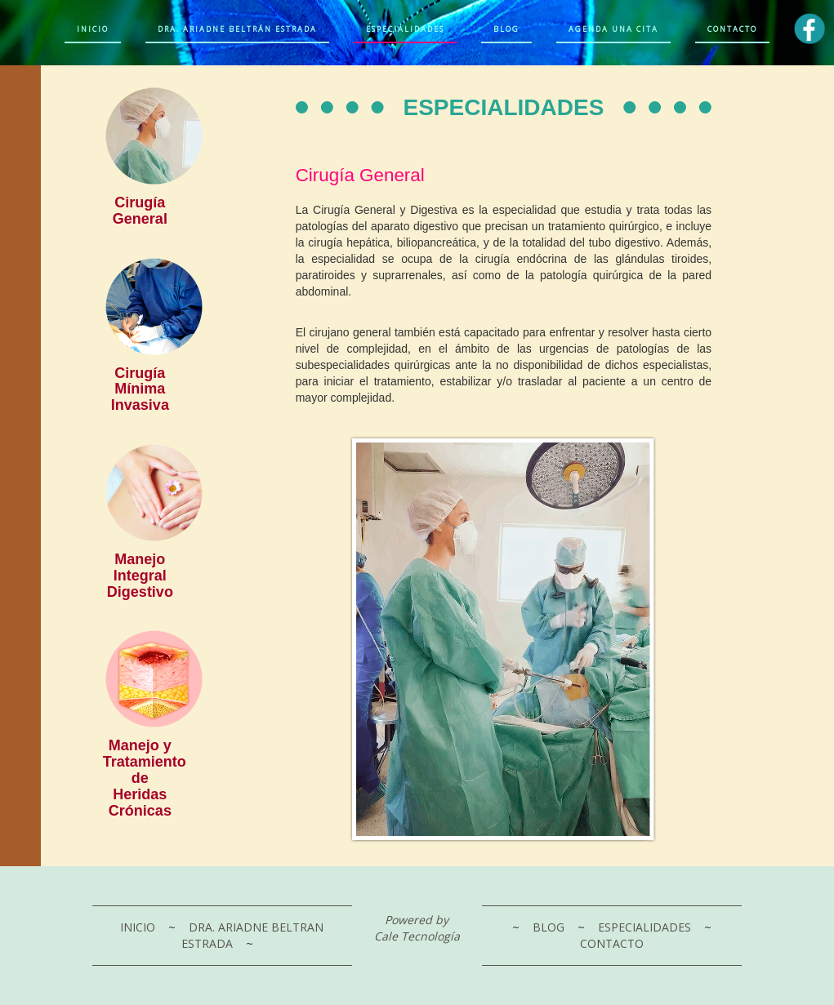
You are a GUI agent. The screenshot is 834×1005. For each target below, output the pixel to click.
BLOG (550, 927)
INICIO (139, 927)
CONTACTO (612, 943)
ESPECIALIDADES (646, 927)
